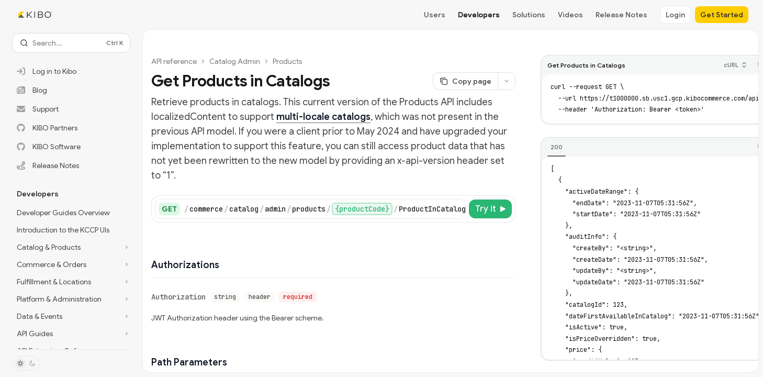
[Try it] (490, 208)
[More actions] (506, 81)
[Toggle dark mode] (26, 363)
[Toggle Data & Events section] (71, 316)
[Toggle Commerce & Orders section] (71, 264)
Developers (479, 14)
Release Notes (621, 14)
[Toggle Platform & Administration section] (71, 299)
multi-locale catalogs (323, 117)
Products (287, 61)
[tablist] (646, 148)
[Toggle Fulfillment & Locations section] (71, 281)
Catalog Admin (234, 61)
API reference (174, 61)
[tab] (556, 147)
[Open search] (71, 43)
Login (675, 14)
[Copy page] (465, 81)
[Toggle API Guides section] (71, 333)
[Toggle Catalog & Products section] (71, 247)
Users (434, 14)
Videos (570, 14)
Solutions (528, 14)
